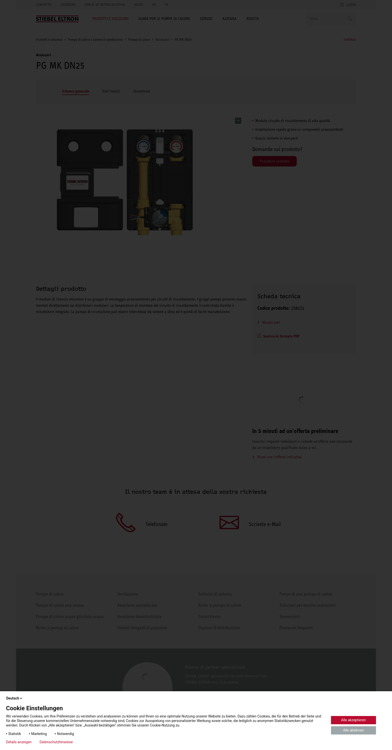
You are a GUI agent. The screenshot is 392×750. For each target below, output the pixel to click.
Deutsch (14, 698)
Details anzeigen (19, 742)
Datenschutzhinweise (56, 742)
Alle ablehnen (353, 730)
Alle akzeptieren (353, 720)
